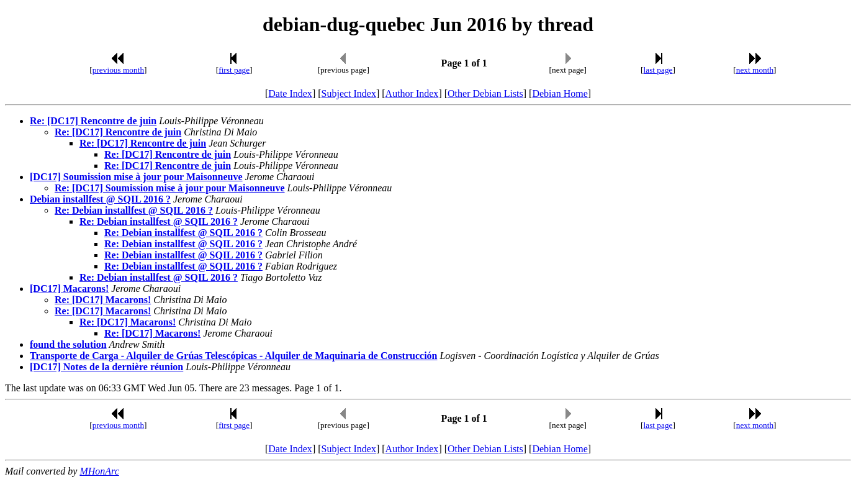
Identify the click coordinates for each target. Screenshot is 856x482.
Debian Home (559, 93)
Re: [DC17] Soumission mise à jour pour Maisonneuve (170, 188)
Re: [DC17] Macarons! (103, 299)
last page (658, 70)
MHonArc (99, 471)
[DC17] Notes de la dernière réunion (106, 367)
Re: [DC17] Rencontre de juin (93, 121)
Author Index (412, 93)
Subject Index (349, 93)
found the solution (68, 344)
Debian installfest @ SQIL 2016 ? (100, 199)
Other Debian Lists (485, 93)
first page (234, 70)
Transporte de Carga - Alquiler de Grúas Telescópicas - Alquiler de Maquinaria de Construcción (233, 355)
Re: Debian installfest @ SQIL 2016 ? (134, 210)
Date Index (290, 93)
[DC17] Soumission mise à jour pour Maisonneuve (136, 176)
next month (754, 70)
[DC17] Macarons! (69, 288)
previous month (118, 70)
